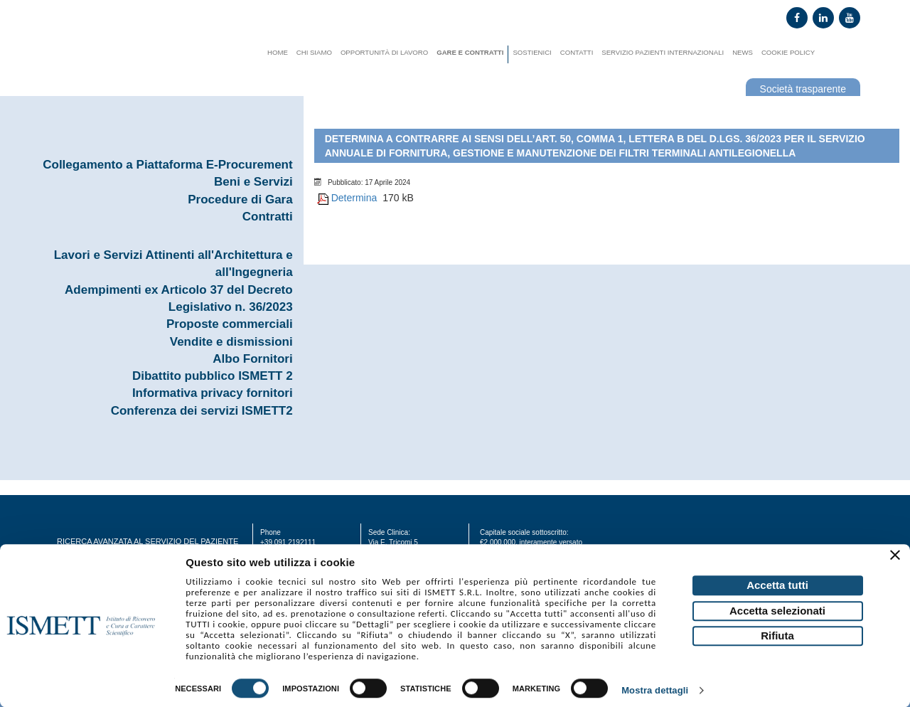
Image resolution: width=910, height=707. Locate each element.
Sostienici (532, 52)
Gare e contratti (470, 52)
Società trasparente (803, 89)
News (742, 52)
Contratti (267, 216)
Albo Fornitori (252, 359)
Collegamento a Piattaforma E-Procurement (167, 164)
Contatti (577, 52)
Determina (354, 197)
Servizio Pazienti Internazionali (662, 52)
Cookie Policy (788, 52)
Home (277, 52)
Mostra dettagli (654, 691)
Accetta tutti (777, 585)
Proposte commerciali (229, 324)
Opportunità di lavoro (384, 52)
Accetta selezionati (777, 611)
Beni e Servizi (253, 181)
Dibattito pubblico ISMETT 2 (212, 376)
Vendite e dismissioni (231, 342)
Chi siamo (314, 52)
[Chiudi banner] (897, 557)
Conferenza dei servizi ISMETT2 (202, 411)
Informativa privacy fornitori (212, 393)
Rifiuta (777, 635)
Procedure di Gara (240, 199)
